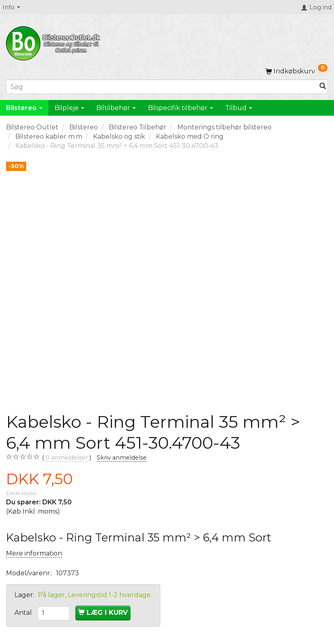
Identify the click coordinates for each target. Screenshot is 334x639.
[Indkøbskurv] (296, 71)
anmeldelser (67, 458)
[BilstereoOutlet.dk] (54, 42)
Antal (24, 612)
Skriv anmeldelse (122, 457)
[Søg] (322, 87)
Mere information (34, 553)
